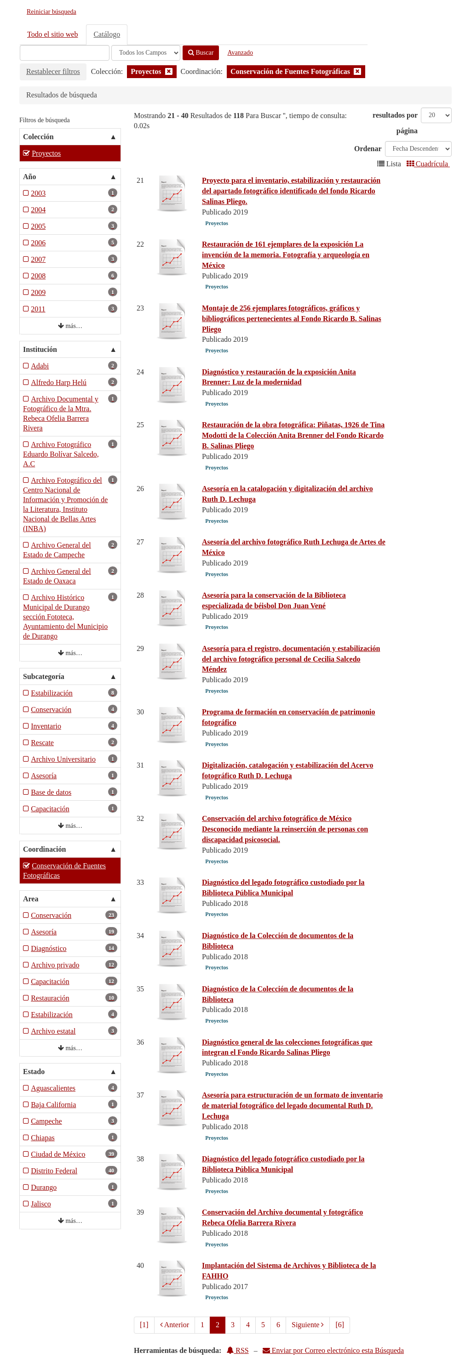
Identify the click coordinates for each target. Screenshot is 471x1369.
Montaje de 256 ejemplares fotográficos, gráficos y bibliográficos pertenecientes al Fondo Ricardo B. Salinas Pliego (291, 318)
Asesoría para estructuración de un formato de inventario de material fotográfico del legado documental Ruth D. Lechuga (292, 1105)
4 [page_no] (248, 1325)
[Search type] (145, 53)
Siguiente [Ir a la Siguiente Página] (308, 1325)
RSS (237, 1350)
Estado (34, 1071)
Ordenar (368, 149)
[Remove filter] (168, 71)
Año (29, 177)
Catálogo (106, 34)
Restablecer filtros (53, 71)
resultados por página (395, 123)
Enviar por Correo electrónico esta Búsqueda (333, 1350)
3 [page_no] (233, 1325)
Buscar (200, 52)
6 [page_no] (278, 1325)
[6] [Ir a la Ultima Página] (339, 1325)
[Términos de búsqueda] (64, 53)
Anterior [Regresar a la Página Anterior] (174, 1325)
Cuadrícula (428, 164)
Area (30, 899)
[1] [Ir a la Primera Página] (144, 1325)
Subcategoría (43, 676)
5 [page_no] (263, 1325)
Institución (40, 349)
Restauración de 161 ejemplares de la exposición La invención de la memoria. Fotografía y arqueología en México (285, 254)
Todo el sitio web (52, 34)
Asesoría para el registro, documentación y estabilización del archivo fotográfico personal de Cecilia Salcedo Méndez (291, 659)
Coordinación (44, 849)
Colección (38, 137)
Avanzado (240, 52)
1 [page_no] (202, 1325)
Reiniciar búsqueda (51, 11)
